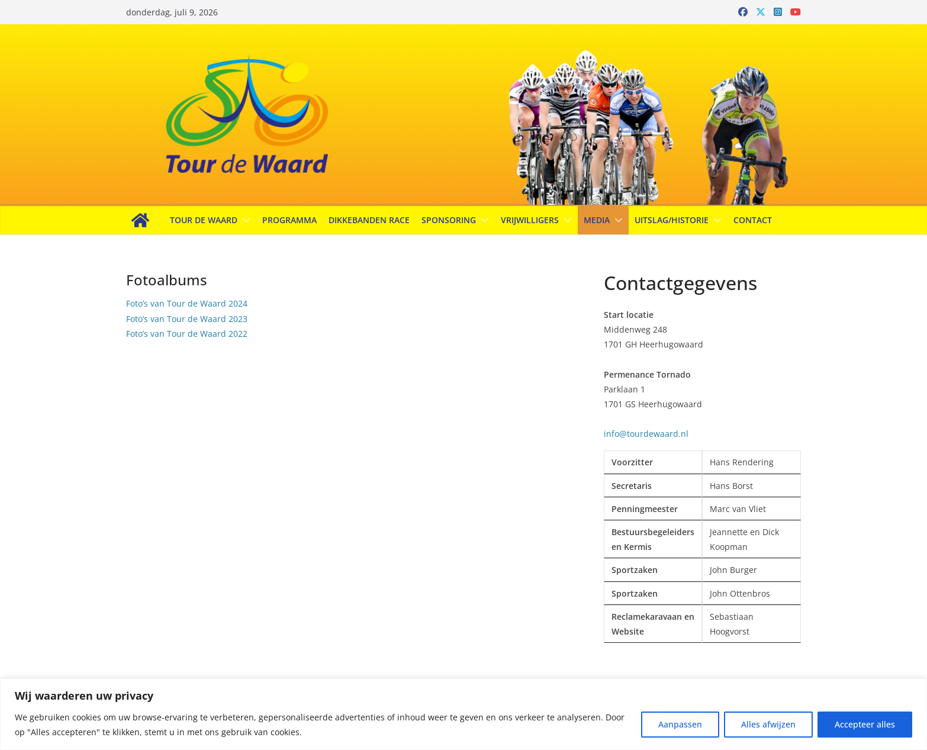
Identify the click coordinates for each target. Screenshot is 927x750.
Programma (289, 220)
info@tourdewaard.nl (646, 433)
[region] (463, 714)
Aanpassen (680, 724)
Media (597, 220)
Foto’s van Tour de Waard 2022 (186, 333)
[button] (243, 220)
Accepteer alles (865, 724)
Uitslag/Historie (672, 220)
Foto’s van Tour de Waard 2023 (186, 318)
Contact (752, 220)
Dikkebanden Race (369, 220)
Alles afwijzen (768, 724)
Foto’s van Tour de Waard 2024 (186, 303)
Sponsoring (448, 220)
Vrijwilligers (530, 220)
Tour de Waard (203, 220)
